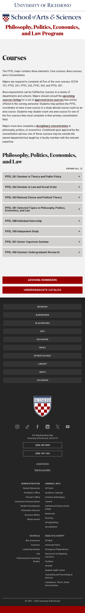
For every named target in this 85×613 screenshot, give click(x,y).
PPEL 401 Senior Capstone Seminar (27, 241)
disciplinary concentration (52, 126)
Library (42, 364)
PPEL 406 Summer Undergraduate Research (32, 252)
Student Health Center (55, 570)
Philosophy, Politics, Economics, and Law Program (42, 30)
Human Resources (31, 488)
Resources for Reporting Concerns (56, 555)
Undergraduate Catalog (42, 289)
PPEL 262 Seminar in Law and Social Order (31, 187)
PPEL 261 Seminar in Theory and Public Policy (33, 176)
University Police (52, 545)
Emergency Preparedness (56, 549)
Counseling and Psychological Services (58, 576)
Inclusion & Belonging (55, 497)
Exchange (42, 339)
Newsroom (50, 514)
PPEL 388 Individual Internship (23, 220)
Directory (49, 518)
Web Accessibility (42, 470)
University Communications (27, 501)
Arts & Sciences (33, 540)
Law (38, 554)
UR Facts (49, 488)
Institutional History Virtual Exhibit (57, 507)
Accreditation (51, 527)
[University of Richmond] (43, 5)
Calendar (42, 380)
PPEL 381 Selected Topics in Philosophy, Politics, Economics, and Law (35, 209)
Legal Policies (42, 464)
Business (35, 545)
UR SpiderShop (51, 522)
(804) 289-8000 (42, 445)
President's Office (32, 493)
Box (42, 331)
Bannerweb (42, 315)
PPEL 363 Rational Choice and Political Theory (33, 197)
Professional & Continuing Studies (28, 559)
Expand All (72, 169)
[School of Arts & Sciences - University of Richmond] (42, 18)
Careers (48, 501)
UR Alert (48, 540)
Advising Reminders (42, 280)
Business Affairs (32, 515)
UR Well (48, 566)
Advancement (33, 519)
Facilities (49, 561)
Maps (42, 372)
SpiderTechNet (42, 356)
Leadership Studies (31, 549)
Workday (42, 307)
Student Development (30, 506)
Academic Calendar (54, 493)
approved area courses (49, 99)
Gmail (42, 347)
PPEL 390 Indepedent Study (22, 231)
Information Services (30, 510)
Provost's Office (33, 497)
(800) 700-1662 (42, 453)
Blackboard (42, 323)
